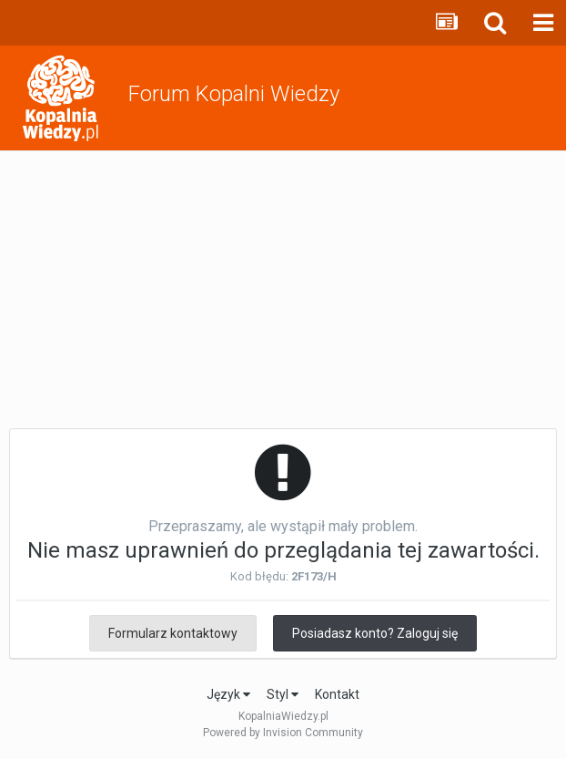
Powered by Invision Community (283, 732)
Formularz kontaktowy (173, 633)
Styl (282, 694)
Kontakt (337, 694)
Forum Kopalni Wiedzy (233, 94)
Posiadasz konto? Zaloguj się (375, 633)
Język (228, 694)
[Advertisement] (283, 287)
